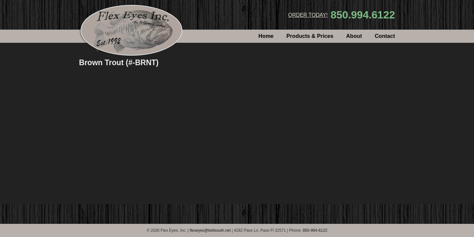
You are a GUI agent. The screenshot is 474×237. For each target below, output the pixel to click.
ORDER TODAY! (308, 15)
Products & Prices (309, 36)
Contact (385, 36)
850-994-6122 (315, 230)
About (354, 36)
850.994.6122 (362, 15)
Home (266, 36)
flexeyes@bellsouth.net (210, 230)
